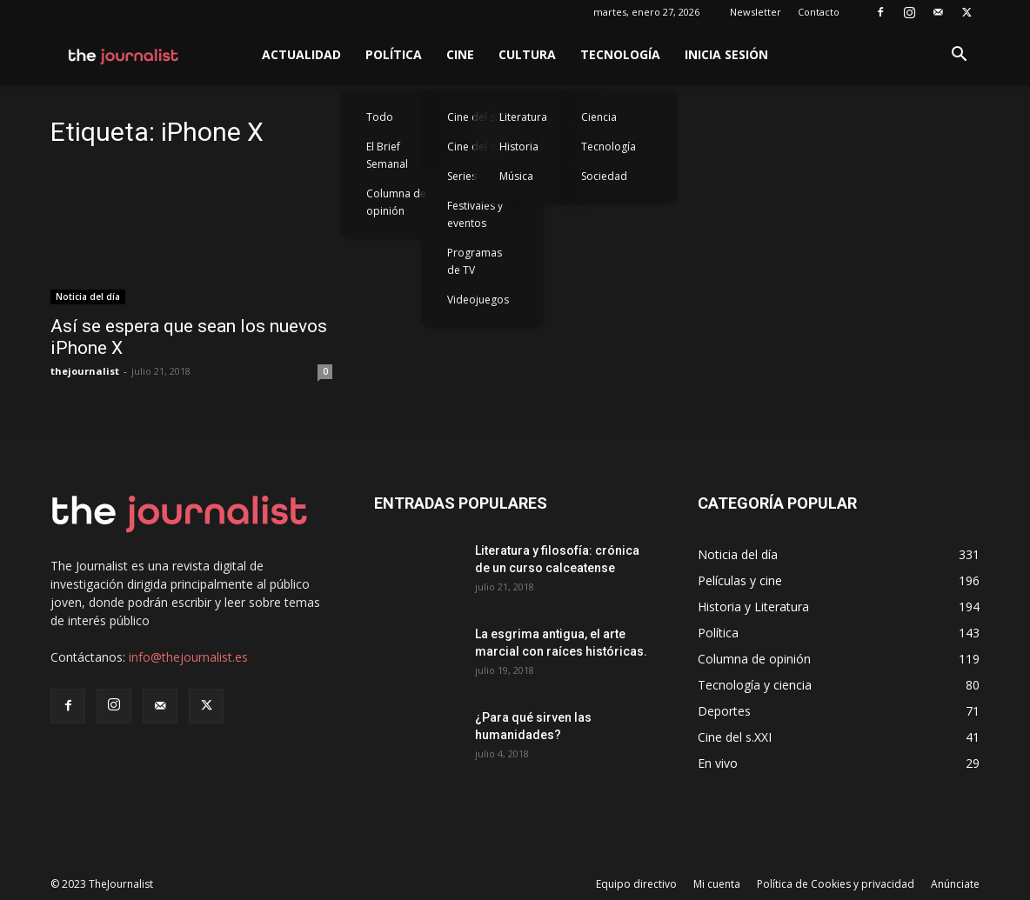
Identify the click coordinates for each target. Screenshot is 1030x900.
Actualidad (301, 54)
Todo (379, 117)
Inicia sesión (726, 54)
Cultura (527, 54)
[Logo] (124, 54)
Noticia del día (88, 296)
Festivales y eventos (475, 214)
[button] (959, 56)
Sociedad (604, 176)
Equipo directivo (636, 884)
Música (516, 176)
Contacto (818, 11)
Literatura (523, 117)
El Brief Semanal (387, 155)
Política (393, 54)
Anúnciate (955, 884)
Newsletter (755, 11)
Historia (518, 146)
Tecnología (620, 54)
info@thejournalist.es (188, 657)
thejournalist (84, 370)
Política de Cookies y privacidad (835, 884)
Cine (460, 54)
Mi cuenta (716, 884)
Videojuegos (478, 299)
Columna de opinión (396, 202)
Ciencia (599, 117)
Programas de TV (474, 261)
